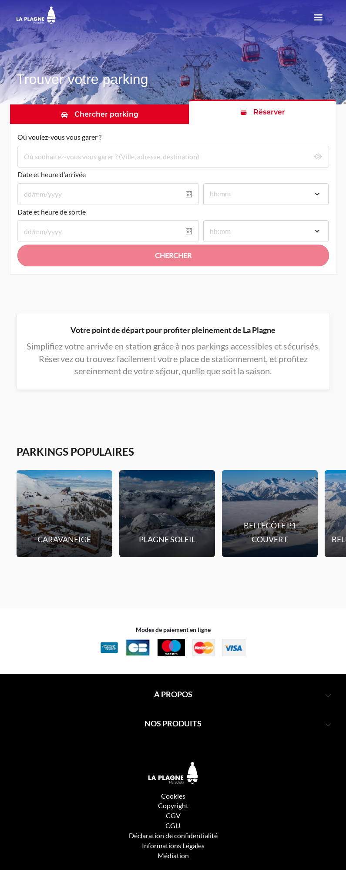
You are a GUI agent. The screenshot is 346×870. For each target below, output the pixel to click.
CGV (173, 815)
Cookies (173, 796)
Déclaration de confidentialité (173, 835)
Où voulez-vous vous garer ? (59, 137)
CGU (173, 825)
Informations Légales (173, 845)
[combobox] (266, 195)
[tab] (99, 114)
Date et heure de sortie (51, 212)
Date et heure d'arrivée (51, 174)
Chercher (173, 255)
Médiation (173, 855)
